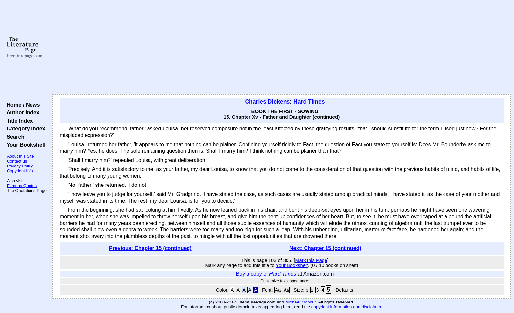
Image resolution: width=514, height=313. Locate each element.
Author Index (21, 112)
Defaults (344, 290)
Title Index (18, 121)
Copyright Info (20, 170)
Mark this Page (311, 260)
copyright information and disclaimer (346, 306)
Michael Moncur (300, 302)
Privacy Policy (20, 166)
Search (14, 137)
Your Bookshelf (25, 144)
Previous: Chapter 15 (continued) (150, 248)
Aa (278, 290)
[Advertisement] (281, 47)
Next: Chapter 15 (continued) (325, 248)
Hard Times (309, 101)
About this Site (20, 156)
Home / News (22, 105)
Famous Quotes (22, 185)
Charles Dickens (267, 101)
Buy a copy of (266, 274)
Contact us (17, 161)
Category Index (24, 128)
